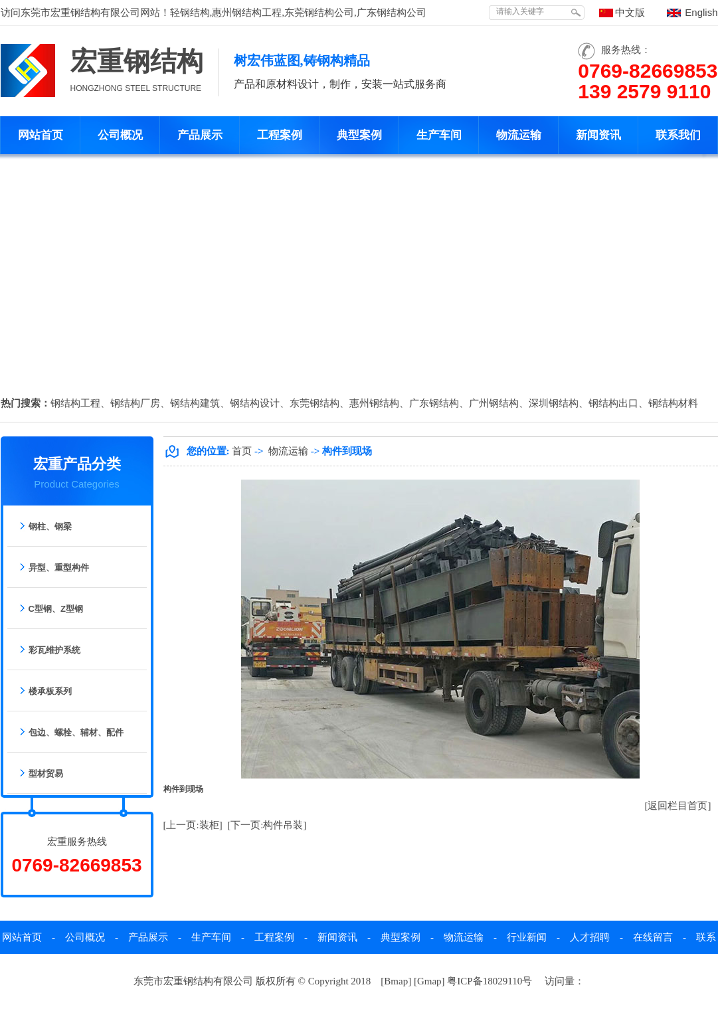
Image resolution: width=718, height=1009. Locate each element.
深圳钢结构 (554, 403)
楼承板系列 (50, 691)
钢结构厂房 (135, 403)
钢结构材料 (673, 403)
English (701, 12)
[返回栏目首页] (678, 805)
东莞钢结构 (314, 403)
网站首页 (40, 135)
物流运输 (518, 135)
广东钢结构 (434, 403)
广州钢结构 (494, 403)
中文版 (630, 12)
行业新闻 (527, 937)
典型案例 (359, 135)
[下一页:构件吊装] (266, 825)
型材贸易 (46, 774)
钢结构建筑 (195, 403)
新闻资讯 (598, 135)
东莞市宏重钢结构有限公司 (80, 12)
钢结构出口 (613, 403)
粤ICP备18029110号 (489, 981)
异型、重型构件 (59, 568)
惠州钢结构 (374, 403)
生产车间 (439, 135)
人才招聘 (590, 937)
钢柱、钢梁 (50, 526)
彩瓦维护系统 (54, 650)
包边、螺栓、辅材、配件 (76, 732)
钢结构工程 (75, 403)
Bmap (396, 981)
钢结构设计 (255, 403)
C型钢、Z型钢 (56, 609)
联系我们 (678, 135)
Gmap (429, 981)
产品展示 (200, 135)
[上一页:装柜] (193, 825)
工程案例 (279, 135)
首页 (242, 451)
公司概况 (120, 135)
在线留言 (653, 937)
